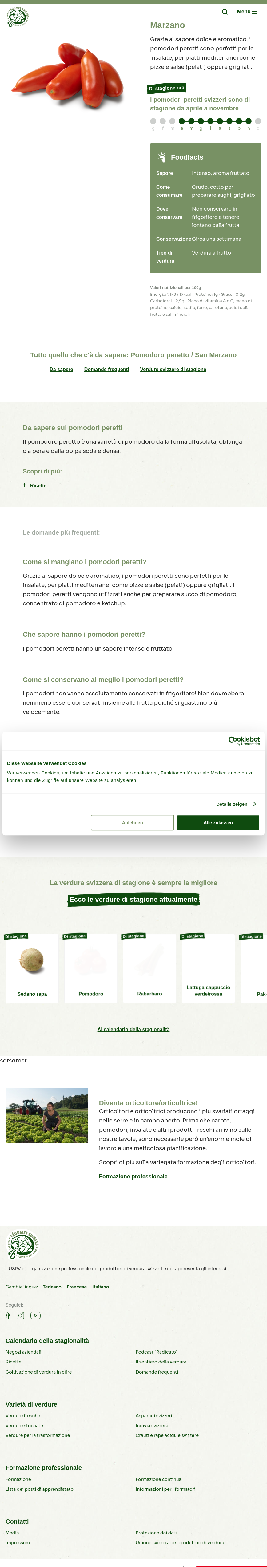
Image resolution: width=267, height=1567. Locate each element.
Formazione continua (158, 1479)
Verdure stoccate (24, 1425)
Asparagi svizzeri (154, 1416)
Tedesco (52, 1287)
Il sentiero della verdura (161, 1362)
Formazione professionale (133, 1176)
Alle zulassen (218, 822)
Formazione (18, 1479)
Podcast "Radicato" (156, 1352)
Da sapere (61, 369)
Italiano (100, 1287)
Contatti (17, 1521)
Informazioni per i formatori (166, 1489)
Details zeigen (231, 804)
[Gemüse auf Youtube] (35, 1315)
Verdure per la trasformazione (38, 1435)
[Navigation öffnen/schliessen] (247, 12)
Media (12, 1533)
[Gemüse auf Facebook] (8, 1315)
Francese (77, 1287)
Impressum (18, 1542)
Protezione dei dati (156, 1533)
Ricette (38, 485)
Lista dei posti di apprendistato (40, 1489)
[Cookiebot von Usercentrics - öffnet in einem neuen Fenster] (233, 741)
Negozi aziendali (23, 1352)
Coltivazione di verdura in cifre (39, 1372)
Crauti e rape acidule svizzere (167, 1435)
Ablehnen (132, 822)
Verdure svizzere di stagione (173, 369)
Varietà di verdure (31, 1404)
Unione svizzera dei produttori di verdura (180, 1542)
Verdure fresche (23, 1416)
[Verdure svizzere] (18, 18)
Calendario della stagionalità (47, 1340)
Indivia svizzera (152, 1425)
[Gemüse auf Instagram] (20, 1315)
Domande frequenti (106, 369)
